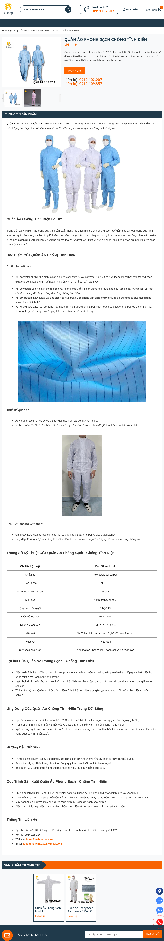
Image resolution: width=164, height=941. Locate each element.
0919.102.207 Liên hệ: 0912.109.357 (83, 81)
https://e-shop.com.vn (39, 839)
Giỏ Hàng (154, 9)
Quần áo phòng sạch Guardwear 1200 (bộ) (80, 909)
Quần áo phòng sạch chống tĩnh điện (28, 123)
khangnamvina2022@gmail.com (42, 843)
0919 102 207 (103, 11)
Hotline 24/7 (100, 7)
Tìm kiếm (68, 9)
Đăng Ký (152, 934)
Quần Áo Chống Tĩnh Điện (65, 30)
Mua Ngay (74, 70)
